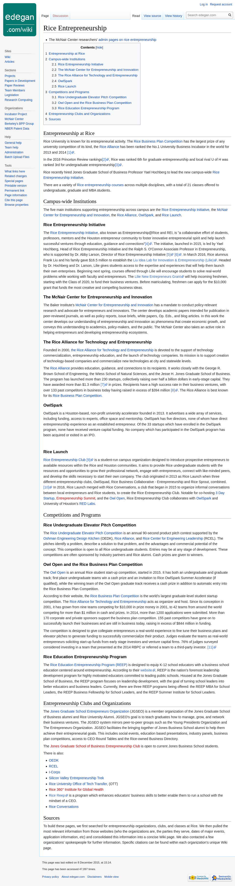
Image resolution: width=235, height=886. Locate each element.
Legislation (12, 95)
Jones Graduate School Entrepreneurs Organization (89, 711)
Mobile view (111, 876)
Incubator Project (16, 114)
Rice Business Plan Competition (158, 141)
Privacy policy (50, 876)
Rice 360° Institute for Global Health (76, 789)
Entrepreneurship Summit (75, 498)
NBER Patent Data (17, 128)
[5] (169, 254)
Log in (204, 4)
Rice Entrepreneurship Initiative (185, 210)
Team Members (15, 90)
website (146, 670)
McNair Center (14, 119)
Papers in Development (20, 81)
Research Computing (18, 100)
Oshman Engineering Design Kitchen (71, 538)
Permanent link (14, 190)
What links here (15, 171)
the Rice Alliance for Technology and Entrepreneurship (112, 350)
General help (13, 143)
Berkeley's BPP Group (19, 123)
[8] (173, 390)
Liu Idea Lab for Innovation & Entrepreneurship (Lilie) (173, 260)
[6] (176, 254)
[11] (210, 647)
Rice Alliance (109, 147)
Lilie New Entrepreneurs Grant (158, 277)
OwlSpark (145, 215)
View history (173, 16)
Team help (11, 147)
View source (152, 16)
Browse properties (16, 204)
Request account (221, 4)
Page (45, 16)
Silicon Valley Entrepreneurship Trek (76, 778)
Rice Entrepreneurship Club (64, 460)
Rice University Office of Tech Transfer (78, 784)
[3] (117, 165)
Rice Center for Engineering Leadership (173, 538)
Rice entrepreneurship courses (100, 185)
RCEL (53, 766)
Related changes (16, 176)
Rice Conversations (63, 807)
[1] (69, 152)
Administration (14, 152)
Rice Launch (171, 215)
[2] (104, 159)
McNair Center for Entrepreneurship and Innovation (114, 305)
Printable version (15, 185)
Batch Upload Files (17, 157)
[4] (147, 244)
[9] (88, 460)
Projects (10, 76)
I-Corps (54, 772)
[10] (46, 487)
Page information (16, 195)
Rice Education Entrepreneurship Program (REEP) (88, 665)
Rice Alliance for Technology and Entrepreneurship (108, 602)
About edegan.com (73, 876)
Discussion (60, 16)
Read (136, 16)
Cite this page (14, 200)
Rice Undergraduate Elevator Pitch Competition (86, 533)
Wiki (7, 57)
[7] (102, 385)
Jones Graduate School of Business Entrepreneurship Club (95, 746)
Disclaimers (94, 876)
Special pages (14, 181)
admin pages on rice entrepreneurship (127, 40)
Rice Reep (57, 795)
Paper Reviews (15, 85)
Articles (9, 61)
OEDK (54, 760)
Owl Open (117, 498)
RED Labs (87, 504)
